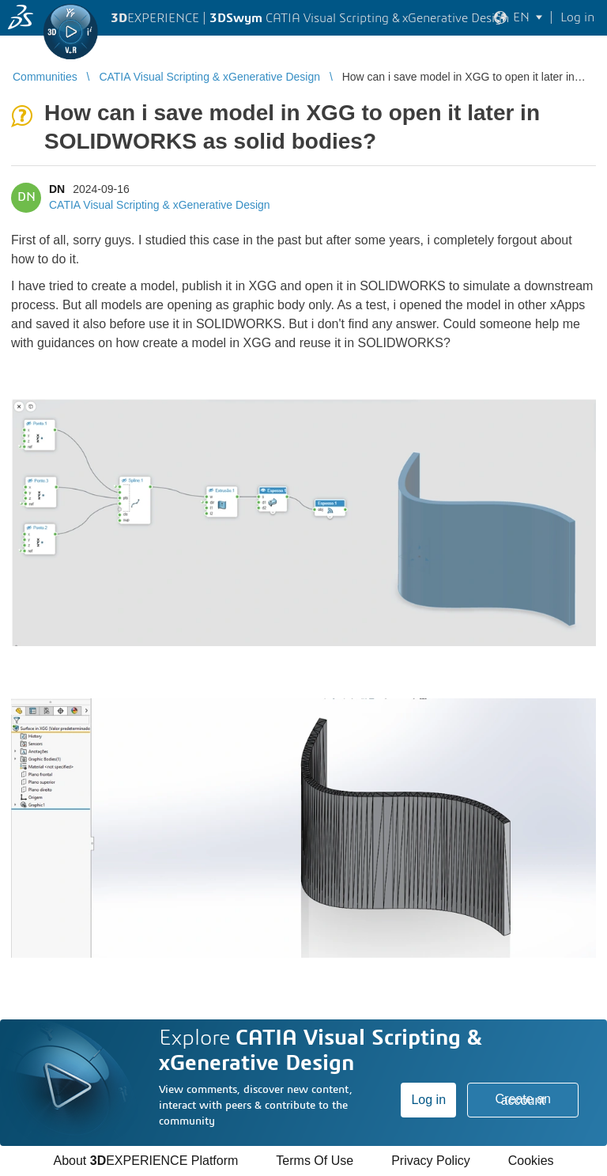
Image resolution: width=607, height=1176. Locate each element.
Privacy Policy (430, 1160)
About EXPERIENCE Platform (145, 1160)
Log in (428, 1099)
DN (57, 189)
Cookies (531, 1160)
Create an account (523, 1099)
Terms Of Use (314, 1160)
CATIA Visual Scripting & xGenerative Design (159, 205)
